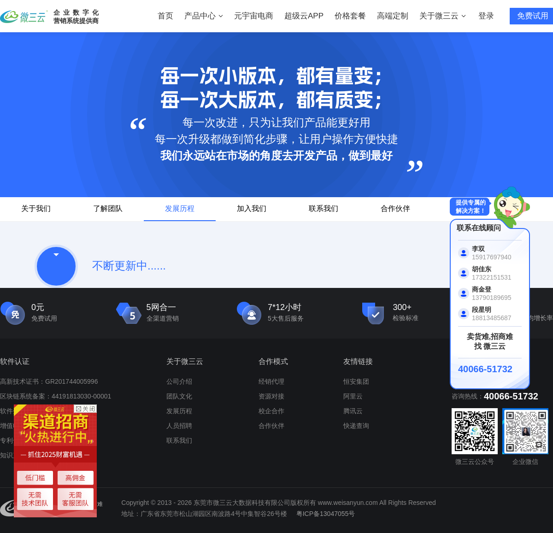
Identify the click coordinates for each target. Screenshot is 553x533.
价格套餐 (350, 16)
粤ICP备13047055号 (325, 513)
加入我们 (251, 208)
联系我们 (323, 208)
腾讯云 (353, 411)
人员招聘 (179, 425)
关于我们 (36, 208)
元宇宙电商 (253, 16)
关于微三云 (442, 16)
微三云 (24, 16)
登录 (486, 16)
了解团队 (108, 208)
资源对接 (271, 396)
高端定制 (392, 16)
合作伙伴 (395, 208)
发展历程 (179, 208)
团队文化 (179, 396)
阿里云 (353, 396)
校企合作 (271, 411)
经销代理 (271, 381)
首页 (165, 16)
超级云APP (304, 16)
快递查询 (356, 425)
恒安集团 (356, 381)
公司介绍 (179, 381)
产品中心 (203, 16)
